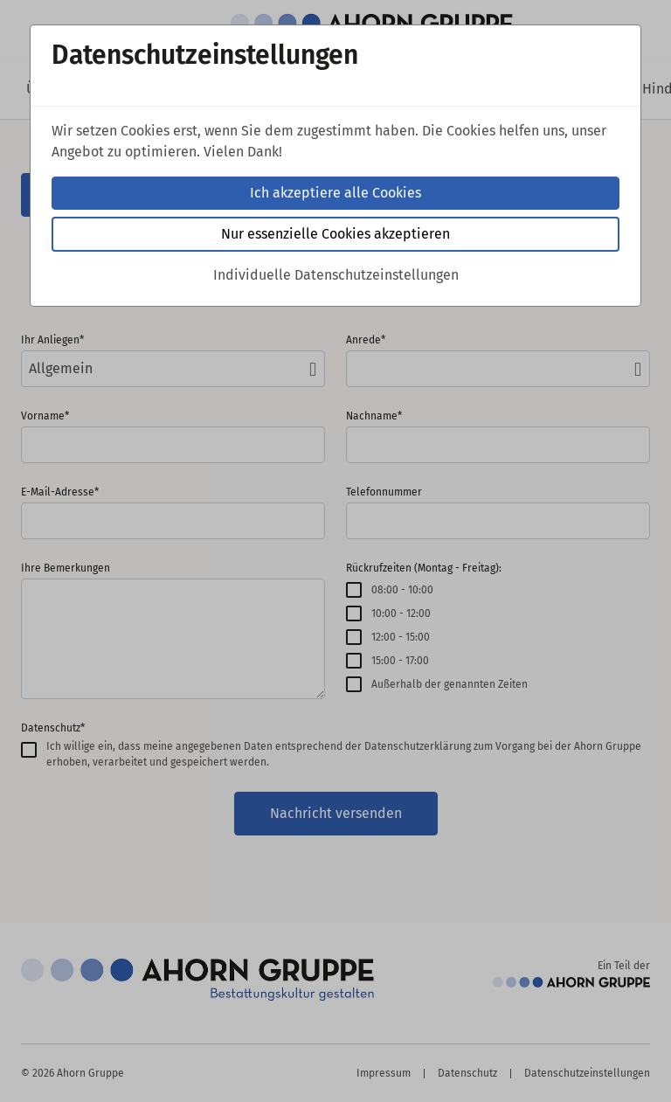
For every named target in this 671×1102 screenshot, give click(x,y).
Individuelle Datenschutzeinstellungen (336, 275)
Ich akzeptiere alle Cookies (335, 192)
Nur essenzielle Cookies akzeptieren (335, 233)
